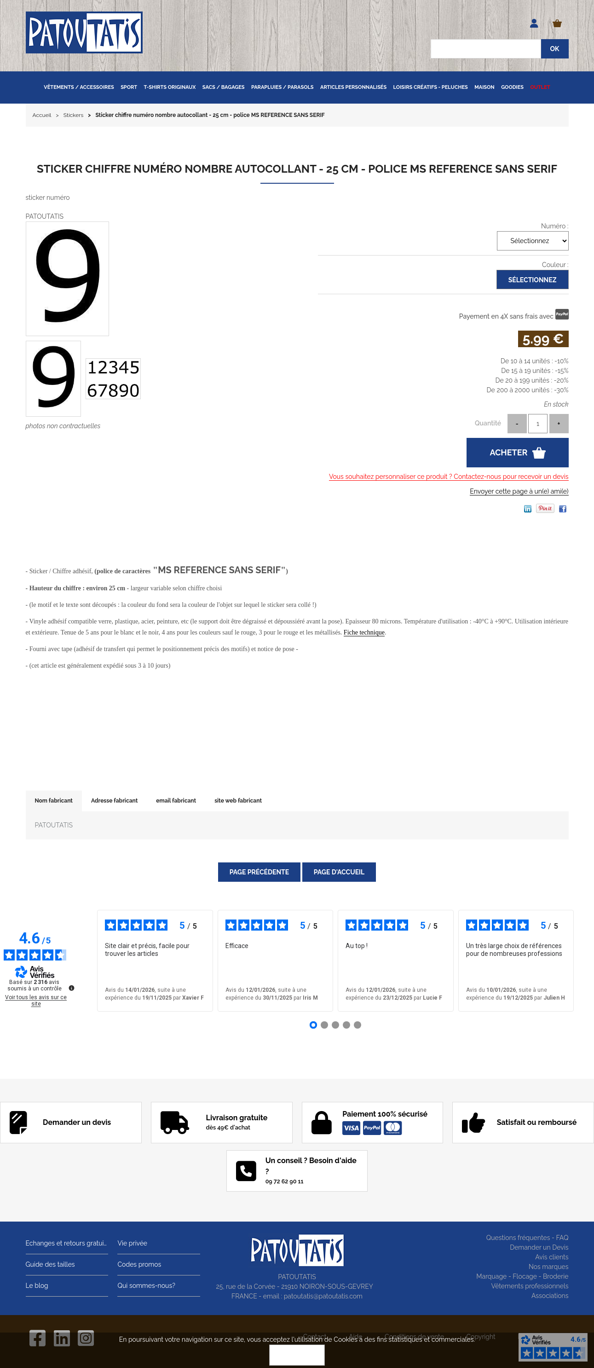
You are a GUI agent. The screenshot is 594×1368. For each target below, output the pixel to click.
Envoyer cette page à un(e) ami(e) (519, 491)
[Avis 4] (346, 1025)
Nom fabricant (54, 801)
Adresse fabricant (114, 801)
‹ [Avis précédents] (83, 961)
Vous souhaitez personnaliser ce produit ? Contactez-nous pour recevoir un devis (449, 476)
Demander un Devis (539, 1247)
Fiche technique (364, 632)
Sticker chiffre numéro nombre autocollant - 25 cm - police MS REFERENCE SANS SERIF (297, 168)
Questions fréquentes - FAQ (527, 1237)
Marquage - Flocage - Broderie (522, 1276)
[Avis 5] (357, 1025)
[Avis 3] (335, 1025)
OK (297, 1355)
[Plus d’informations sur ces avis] (71, 987)
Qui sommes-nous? (146, 1285)
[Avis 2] (324, 1025)
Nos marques (549, 1266)
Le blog (37, 1285)
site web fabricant (238, 801)
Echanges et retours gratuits (67, 1243)
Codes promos (139, 1264)
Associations (550, 1295)
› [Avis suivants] (586, 961)
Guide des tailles (50, 1264)
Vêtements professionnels (530, 1286)
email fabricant (176, 801)
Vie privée (132, 1243)
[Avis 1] (313, 1025)
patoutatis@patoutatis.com (323, 1296)
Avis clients (551, 1257)
